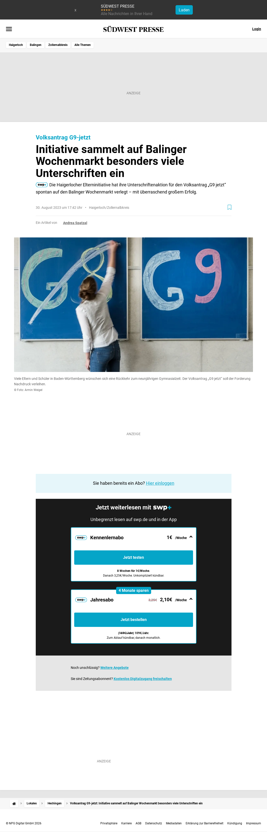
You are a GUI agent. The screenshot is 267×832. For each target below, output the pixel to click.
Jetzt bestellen (134, 619)
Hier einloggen (160, 483)
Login (256, 29)
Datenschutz (153, 823)
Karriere (126, 823)
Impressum (253, 823)
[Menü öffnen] (9, 29)
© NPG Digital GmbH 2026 (23, 823)
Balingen (35, 45)
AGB (138, 823)
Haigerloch (16, 45)
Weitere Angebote (114, 668)
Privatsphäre (108, 823)
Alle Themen (82, 45)
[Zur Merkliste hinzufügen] (229, 207)
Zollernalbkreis (58, 45)
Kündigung (234, 823)
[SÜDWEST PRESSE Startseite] (133, 29)
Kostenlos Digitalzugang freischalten (143, 679)
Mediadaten (174, 823)
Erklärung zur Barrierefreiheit (204, 823)
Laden (184, 10)
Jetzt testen (133, 557)
